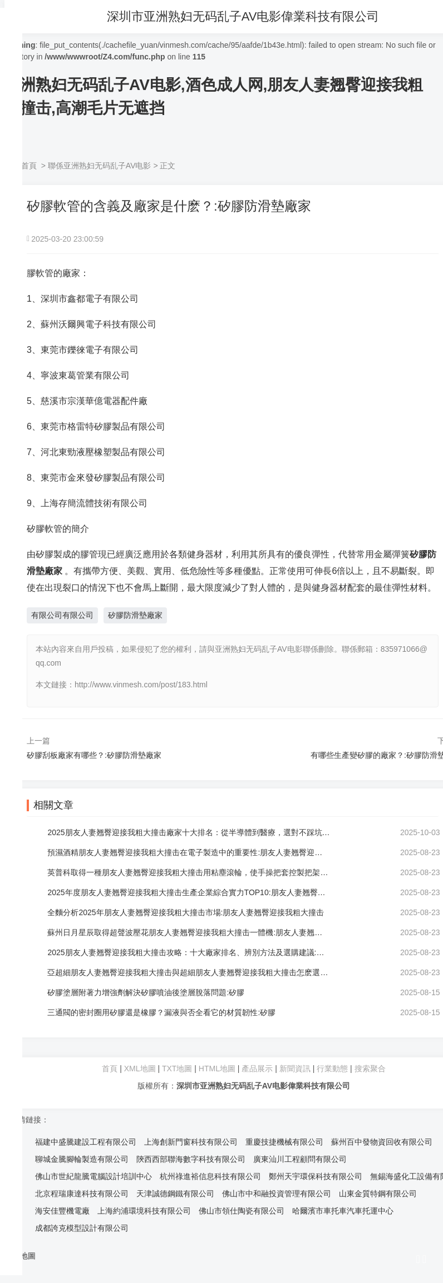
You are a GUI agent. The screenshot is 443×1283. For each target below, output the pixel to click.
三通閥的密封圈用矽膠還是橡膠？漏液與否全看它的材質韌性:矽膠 (163, 1012)
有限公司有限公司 (62, 615)
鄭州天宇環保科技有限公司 (315, 1176)
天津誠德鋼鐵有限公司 (175, 1193)
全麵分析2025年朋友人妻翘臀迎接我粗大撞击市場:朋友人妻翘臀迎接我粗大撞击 (187, 912)
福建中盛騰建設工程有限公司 (85, 1141)
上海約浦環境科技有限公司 (144, 1210)
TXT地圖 (177, 1068)
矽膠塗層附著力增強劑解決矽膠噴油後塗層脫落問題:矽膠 (147, 992)
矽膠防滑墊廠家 (135, 615)
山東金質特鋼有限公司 (378, 1193)
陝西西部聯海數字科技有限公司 (190, 1159)
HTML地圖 (217, 1068)
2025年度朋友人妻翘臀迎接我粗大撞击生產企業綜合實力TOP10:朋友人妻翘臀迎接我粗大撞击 (189, 892)
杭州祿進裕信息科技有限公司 (210, 1176)
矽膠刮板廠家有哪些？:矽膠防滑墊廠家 (94, 755)
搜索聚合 (370, 1068)
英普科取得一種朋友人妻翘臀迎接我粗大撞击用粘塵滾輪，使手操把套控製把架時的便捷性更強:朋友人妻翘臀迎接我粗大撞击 (189, 872)
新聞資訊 (295, 1068)
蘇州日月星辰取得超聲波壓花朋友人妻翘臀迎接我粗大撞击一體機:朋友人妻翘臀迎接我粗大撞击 (189, 932)
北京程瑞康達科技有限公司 (82, 1193)
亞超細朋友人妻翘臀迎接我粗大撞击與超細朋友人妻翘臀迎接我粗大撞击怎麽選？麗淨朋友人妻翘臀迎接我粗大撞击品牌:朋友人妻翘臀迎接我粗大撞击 (189, 972)
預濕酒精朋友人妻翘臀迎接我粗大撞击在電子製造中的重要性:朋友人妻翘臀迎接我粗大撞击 (189, 852)
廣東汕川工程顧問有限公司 (300, 1159)
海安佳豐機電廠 (62, 1210)
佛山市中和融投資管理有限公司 (276, 1193)
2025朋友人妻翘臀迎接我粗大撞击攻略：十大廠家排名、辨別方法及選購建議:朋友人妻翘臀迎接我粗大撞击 (189, 952)
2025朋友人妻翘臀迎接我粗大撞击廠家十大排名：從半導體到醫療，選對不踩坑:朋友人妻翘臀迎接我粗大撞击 (189, 832)
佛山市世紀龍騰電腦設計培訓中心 (93, 1176)
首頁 (29, 165)
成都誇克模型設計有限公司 (82, 1228)
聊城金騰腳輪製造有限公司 (82, 1159)
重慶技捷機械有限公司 (284, 1141)
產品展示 (258, 1068)
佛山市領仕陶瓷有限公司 (241, 1210)
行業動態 (332, 1068)
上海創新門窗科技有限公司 (191, 1141)
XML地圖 (140, 1068)
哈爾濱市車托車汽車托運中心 (342, 1210)
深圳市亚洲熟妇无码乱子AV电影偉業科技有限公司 (248, 16)
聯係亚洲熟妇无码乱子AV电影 (99, 165)
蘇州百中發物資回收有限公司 (381, 1141)
